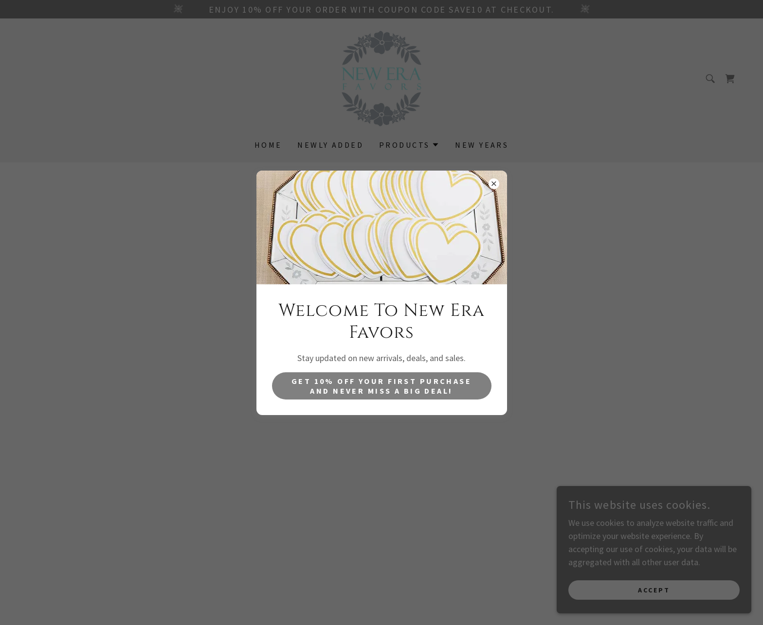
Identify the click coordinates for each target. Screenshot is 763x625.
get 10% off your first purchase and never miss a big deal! (381, 386)
